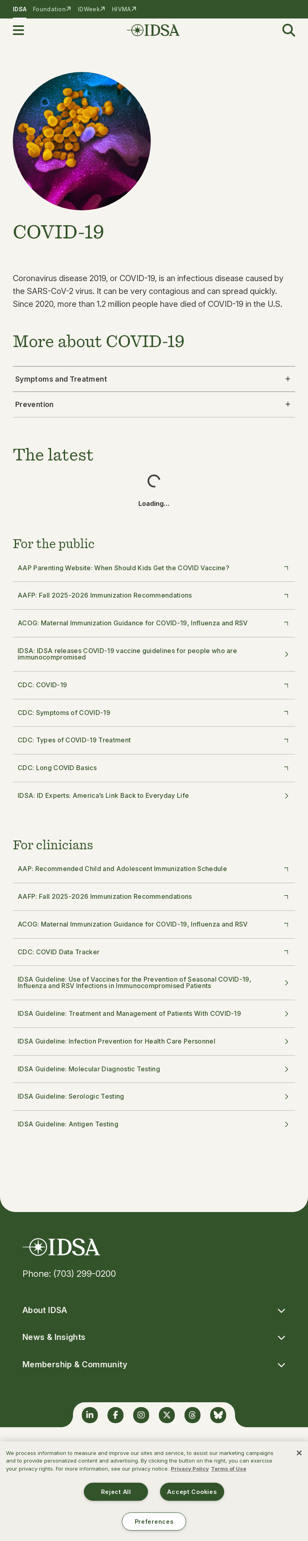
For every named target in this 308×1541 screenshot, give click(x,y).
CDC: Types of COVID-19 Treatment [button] (155, 740)
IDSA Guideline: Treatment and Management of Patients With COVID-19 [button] (154, 1013)
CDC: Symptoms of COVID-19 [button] (155, 712)
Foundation (49, 9)
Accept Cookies (192, 1491)
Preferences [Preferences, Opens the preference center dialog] (154, 1521)
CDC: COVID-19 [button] (155, 684)
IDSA (19, 9)
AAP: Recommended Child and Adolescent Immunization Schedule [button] (155, 868)
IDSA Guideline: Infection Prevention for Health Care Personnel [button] (154, 1041)
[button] (23, 30)
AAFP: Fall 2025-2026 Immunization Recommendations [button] (155, 595)
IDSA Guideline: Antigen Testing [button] (154, 1124)
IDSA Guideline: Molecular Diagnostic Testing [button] (154, 1069)
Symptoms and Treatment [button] (154, 379)
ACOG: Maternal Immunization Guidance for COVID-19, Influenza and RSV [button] (155, 622)
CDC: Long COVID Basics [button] (155, 767)
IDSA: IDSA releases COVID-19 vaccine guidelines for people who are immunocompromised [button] (154, 654)
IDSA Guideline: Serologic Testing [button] (154, 1096)
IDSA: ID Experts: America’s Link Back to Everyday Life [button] (154, 795)
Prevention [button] (154, 404)
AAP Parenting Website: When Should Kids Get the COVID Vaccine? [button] (155, 567)
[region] (154, 1491)
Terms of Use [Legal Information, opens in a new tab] (228, 1468)
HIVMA (121, 9)
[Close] (299, 1453)
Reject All (116, 1491)
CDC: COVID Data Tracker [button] (155, 951)
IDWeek (89, 9)
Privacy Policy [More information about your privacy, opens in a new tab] (190, 1468)
